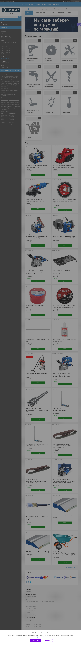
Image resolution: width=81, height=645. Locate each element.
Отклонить (48, 640)
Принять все (35, 640)
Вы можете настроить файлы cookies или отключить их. (40, 637)
